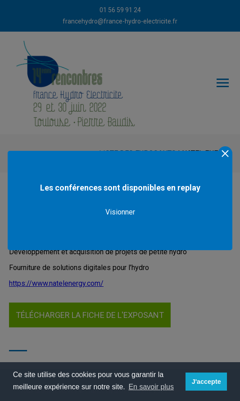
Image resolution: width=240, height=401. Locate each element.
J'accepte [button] (206, 381)
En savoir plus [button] (151, 387)
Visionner (120, 212)
